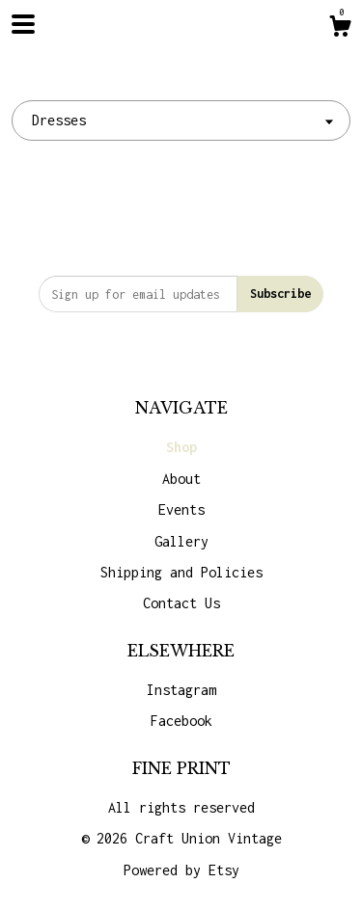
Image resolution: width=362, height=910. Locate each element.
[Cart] (339, 28)
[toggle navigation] (23, 24)
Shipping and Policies (181, 572)
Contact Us (181, 603)
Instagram (181, 690)
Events (181, 509)
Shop (181, 447)
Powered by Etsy (181, 870)
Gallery (181, 541)
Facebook (181, 720)
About (181, 478)
